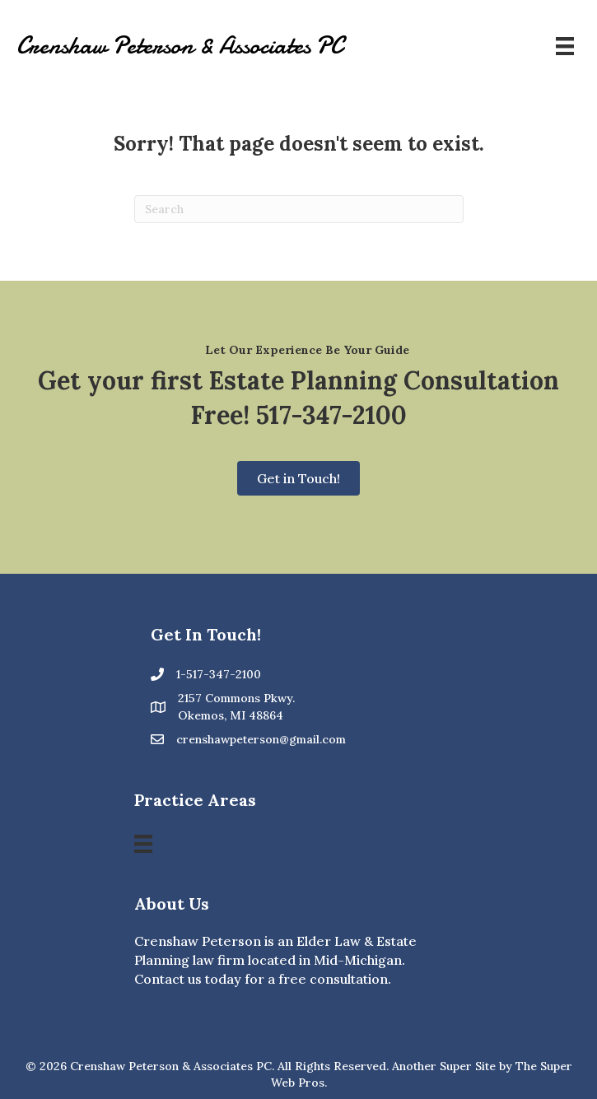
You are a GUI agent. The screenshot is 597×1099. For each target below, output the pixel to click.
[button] (298, 478)
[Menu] (565, 46)
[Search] (299, 209)
